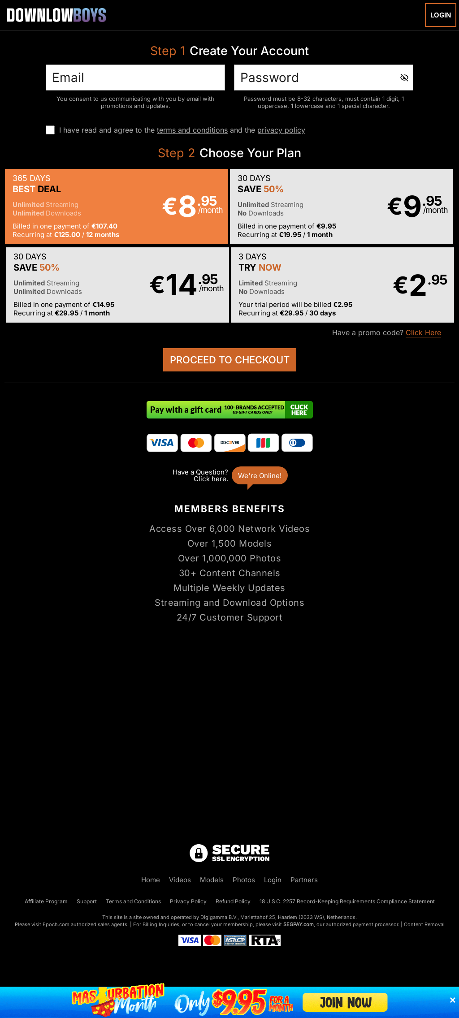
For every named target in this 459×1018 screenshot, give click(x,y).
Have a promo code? (386, 332)
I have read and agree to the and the (182, 129)
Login (440, 15)
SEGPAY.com (298, 924)
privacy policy (281, 129)
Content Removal (424, 924)
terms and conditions (192, 129)
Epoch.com (56, 924)
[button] (116, 206)
